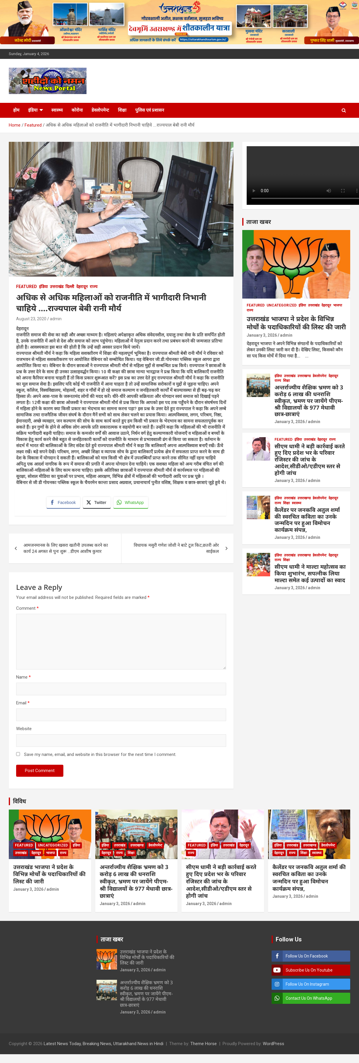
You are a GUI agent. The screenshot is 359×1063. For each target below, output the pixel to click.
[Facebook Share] (64, 503)
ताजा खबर (258, 222)
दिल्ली (69, 286)
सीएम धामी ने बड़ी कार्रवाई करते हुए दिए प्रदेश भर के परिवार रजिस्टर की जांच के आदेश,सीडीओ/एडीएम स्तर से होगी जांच (310, 459)
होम (16, 110)
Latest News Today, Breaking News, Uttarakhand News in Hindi (103, 1045)
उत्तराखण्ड (304, 376)
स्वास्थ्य (57, 110)
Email (23, 704)
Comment (27, 609)
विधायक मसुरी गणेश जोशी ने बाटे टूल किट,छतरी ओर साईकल (176, 550)
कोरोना (77, 110)
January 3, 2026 (262, 335)
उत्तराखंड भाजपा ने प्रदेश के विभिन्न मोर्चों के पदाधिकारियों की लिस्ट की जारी (296, 322)
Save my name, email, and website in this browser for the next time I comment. (100, 756)
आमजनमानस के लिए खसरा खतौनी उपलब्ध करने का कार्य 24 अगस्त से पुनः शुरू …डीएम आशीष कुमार (65, 550)
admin (56, 318)
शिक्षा (122, 110)
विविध (19, 802)
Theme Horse (203, 1045)
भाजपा (337, 305)
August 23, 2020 (31, 318)
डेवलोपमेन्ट (100, 110)
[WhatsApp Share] (131, 503)
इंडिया (33, 110)
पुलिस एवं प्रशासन (149, 110)
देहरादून (82, 286)
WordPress (273, 1045)
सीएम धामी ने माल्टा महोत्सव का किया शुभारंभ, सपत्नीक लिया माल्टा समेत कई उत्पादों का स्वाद (310, 573)
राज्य (93, 286)
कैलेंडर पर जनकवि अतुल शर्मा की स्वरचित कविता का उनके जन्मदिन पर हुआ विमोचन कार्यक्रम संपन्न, (307, 520)
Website (24, 730)
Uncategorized (282, 305)
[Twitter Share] (97, 503)
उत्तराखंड (56, 286)
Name (23, 678)
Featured (26, 286)
